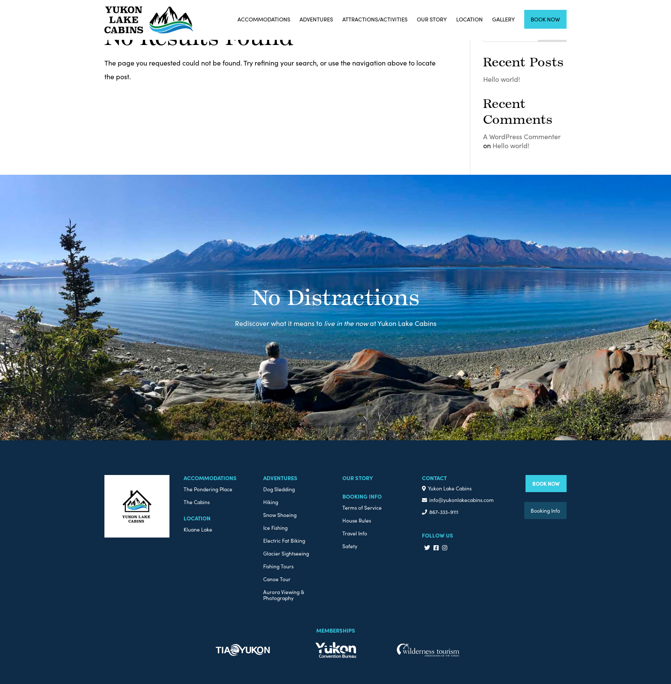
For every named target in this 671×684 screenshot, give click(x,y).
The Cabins (197, 502)
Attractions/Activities (374, 19)
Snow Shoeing (280, 515)
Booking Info (545, 510)
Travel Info (354, 533)
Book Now (545, 19)
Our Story (432, 19)
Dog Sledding (279, 489)
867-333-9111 (443, 511)
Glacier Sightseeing (286, 553)
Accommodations (264, 19)
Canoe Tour (277, 579)
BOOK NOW (546, 483)
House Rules (356, 520)
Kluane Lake (198, 529)
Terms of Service (362, 508)
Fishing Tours (278, 566)
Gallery (503, 19)
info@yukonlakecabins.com (461, 499)
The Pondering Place (208, 489)
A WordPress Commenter (522, 136)
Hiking (270, 502)
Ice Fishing (275, 528)
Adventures (316, 19)
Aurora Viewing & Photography (283, 595)
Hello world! (501, 79)
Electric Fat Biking (284, 541)
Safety (349, 546)
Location (469, 19)
